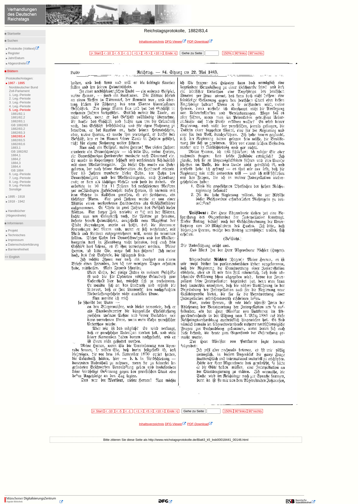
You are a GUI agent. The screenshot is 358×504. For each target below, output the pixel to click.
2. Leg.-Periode (20, 98)
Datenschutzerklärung (23, 244)
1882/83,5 (18, 140)
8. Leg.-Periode (20, 182)
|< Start (96, 53)
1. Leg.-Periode (20, 95)
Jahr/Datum (15, 58)
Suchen (12, 40)
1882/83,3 (18, 132)
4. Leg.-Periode (20, 106)
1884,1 (16, 155)
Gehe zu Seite (192, 53)
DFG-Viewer (175, 41)
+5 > (146, 53)
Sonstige (15, 189)
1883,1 (16, 147)
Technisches (16, 235)
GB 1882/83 (19, 125)
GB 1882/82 (19, 151)
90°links (240, 53)
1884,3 (16, 163)
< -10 (108, 53)
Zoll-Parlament (19, 91)
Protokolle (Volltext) (23, 48)
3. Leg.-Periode (20, 102)
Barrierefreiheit (18, 249)
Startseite (13, 33)
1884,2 (16, 159)
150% (227, 53)
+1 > (136, 53)
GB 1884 (17, 170)
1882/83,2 (18, 129)
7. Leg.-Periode (20, 178)
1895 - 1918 (16, 196)
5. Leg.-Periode (20, 110)
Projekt (12, 230)
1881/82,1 (18, 114)
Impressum (15, 240)
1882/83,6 (18, 144)
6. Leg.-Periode (20, 174)
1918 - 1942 (16, 201)
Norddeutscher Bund (23, 87)
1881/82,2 (18, 117)
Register (13, 53)
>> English (12, 257)
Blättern (12, 71)
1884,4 (16, 166)
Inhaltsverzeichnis (151, 41)
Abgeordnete (18, 63)
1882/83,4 (18, 136)
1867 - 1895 (16, 83)
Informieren (14, 223)
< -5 (118, 53)
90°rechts (256, 53)
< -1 (126, 53)
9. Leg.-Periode (20, 185)
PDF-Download (200, 41)
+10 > (157, 53)
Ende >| (170, 53)
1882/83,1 (18, 121)
